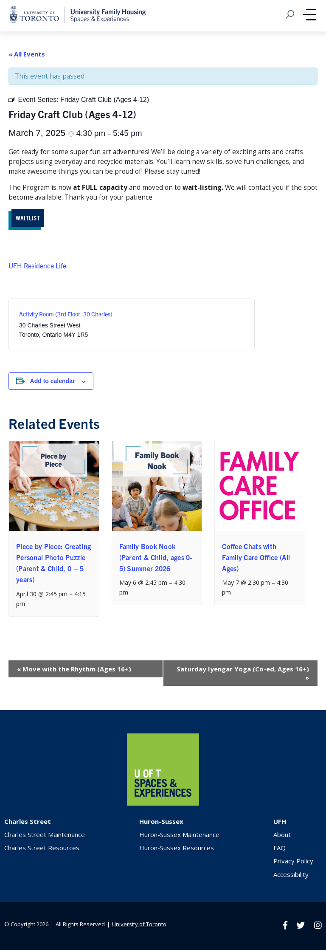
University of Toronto (139, 924)
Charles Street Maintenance (44, 834)
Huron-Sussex (161, 821)
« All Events (26, 54)
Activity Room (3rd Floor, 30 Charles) (65, 314)
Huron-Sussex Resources (176, 847)
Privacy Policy (293, 861)
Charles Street (27, 821)
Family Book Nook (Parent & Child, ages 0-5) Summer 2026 (155, 557)
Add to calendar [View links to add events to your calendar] (52, 381)
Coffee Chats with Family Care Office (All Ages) (256, 557)
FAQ (279, 847)
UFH (279, 821)
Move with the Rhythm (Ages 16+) (74, 669)
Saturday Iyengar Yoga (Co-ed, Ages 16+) (243, 673)
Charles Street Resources (41, 847)
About (282, 834)
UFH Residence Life (37, 265)
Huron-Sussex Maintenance (179, 834)
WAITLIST (28, 218)
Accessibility (291, 874)
